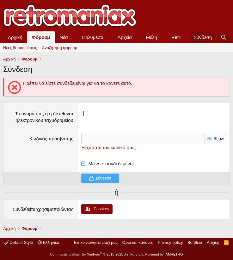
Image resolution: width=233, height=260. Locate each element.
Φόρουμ (41, 37)
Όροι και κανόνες (137, 242)
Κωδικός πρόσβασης (51, 138)
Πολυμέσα (93, 37)
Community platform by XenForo (97, 254)
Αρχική (15, 37)
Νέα (63, 37)
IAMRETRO (174, 254)
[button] (73, 37)
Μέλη (151, 37)
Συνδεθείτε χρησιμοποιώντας (43, 209)
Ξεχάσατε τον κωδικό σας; (108, 147)
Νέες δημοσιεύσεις (20, 47)
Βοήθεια (194, 242)
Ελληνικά (48, 242)
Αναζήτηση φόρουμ (59, 47)
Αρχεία (125, 37)
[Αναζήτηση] (224, 37)
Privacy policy (170, 242)
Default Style (18, 242)
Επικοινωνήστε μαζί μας (96, 242)
